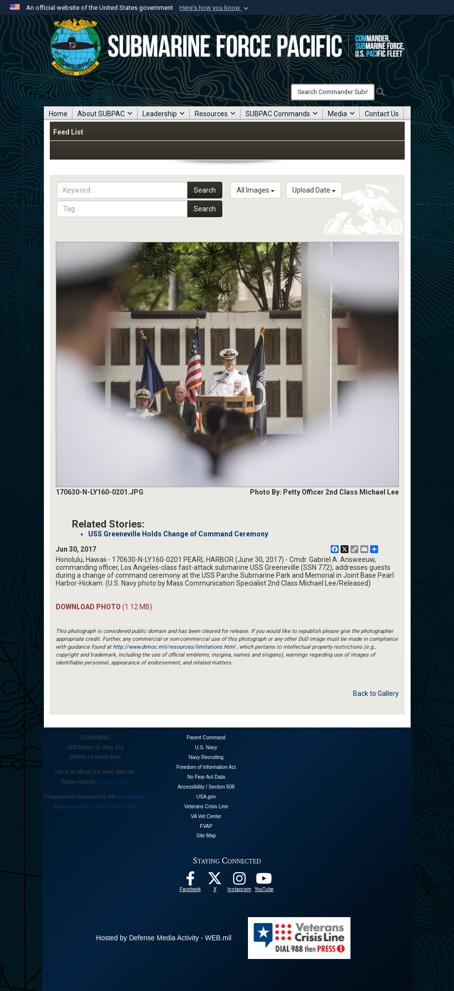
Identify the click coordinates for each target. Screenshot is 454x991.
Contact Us (382, 114)
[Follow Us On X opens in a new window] (215, 881)
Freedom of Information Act (206, 767)
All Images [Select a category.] (256, 190)
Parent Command (206, 737)
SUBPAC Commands (281, 114)
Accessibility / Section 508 (206, 787)
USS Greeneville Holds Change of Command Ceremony (178, 534)
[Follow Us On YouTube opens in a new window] (264, 881)
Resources (215, 114)
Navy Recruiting (206, 757)
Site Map (205, 835)
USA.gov (205, 796)
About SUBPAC (105, 114)
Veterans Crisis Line (206, 806)
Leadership (163, 114)
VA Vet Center (206, 816)
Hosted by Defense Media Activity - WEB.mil (164, 938)
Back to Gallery (376, 693)
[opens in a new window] (239, 881)
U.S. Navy (206, 747)
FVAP (206, 826)
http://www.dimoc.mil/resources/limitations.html (174, 647)
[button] (214, 8)
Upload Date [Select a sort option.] (314, 190)
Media (341, 114)
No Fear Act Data (206, 777)
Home (58, 114)
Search (205, 190)
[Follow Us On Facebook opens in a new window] (190, 881)
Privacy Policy (113, 782)
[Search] (333, 92)
